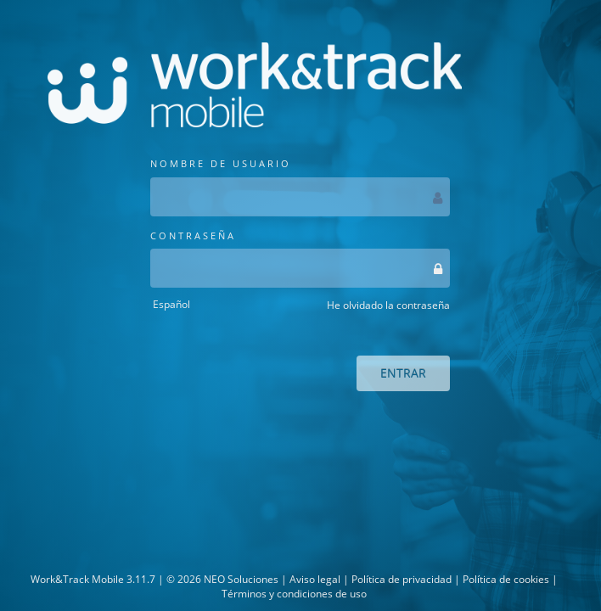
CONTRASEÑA (300, 259)
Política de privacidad (401, 579)
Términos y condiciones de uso (294, 593)
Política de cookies (506, 579)
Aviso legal (314, 579)
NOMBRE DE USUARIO (300, 186)
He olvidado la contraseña (388, 305)
